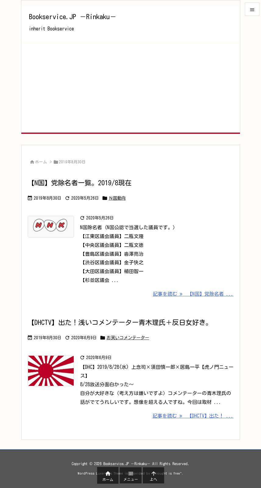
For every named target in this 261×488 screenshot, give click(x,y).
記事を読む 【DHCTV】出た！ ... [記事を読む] (193, 415)
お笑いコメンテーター (128, 338)
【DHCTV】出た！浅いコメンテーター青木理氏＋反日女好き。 (120, 322)
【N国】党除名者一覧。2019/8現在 (80, 183)
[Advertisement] (130, 87)
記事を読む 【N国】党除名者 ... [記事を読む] (193, 293)
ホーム (41, 162)
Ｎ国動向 (117, 198)
